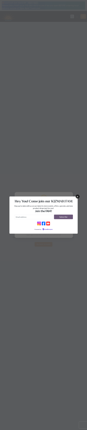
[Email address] (34, 217)
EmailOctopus (48, 229)
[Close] (77, 197)
